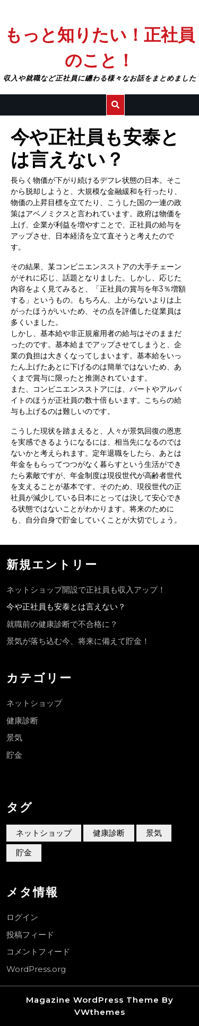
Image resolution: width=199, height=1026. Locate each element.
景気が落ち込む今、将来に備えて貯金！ (78, 641)
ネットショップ (34, 703)
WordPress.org (36, 969)
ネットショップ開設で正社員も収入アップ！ (86, 590)
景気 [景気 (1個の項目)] (154, 833)
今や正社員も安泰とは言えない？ (66, 607)
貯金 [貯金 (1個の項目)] (24, 852)
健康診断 (22, 720)
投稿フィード (30, 935)
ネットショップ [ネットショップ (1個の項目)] (44, 833)
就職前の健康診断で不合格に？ (62, 624)
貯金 (14, 755)
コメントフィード (38, 952)
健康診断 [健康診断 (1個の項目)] (109, 833)
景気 (14, 737)
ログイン (22, 917)
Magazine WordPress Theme (92, 1000)
